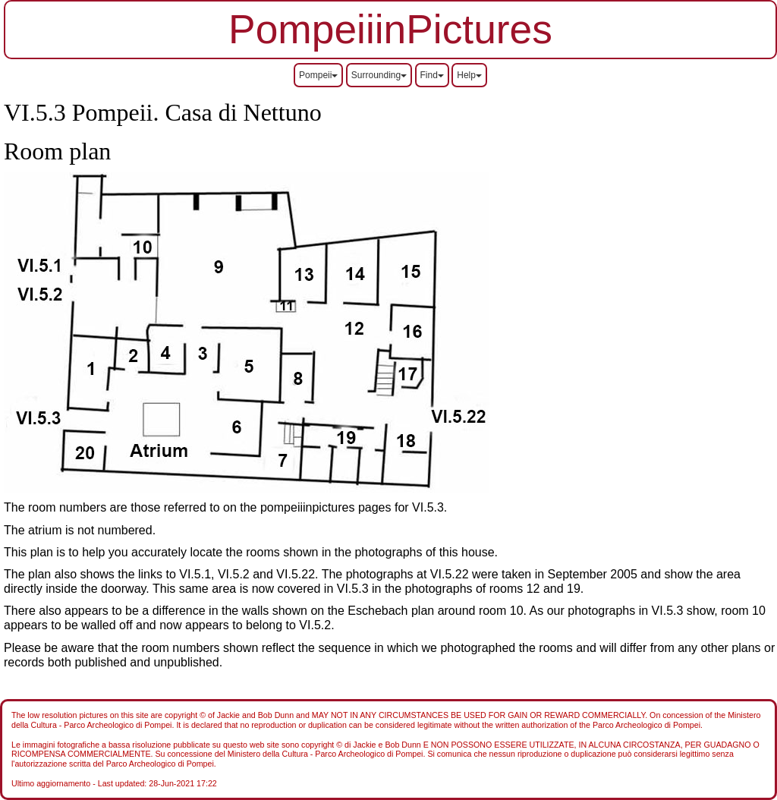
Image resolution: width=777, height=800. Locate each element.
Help (469, 75)
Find (432, 75)
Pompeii (318, 75)
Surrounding (379, 75)
